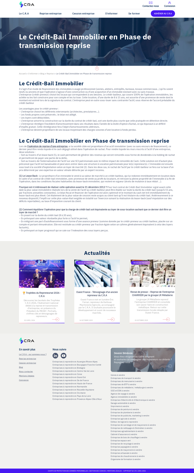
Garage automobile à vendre (123, 403)
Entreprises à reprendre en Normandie (70, 386)
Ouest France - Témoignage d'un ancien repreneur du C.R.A (97, 293)
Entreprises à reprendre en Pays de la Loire (72, 396)
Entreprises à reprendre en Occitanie (69, 393)
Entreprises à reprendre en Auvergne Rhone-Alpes (75, 361)
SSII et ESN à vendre (120, 390)
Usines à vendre (118, 375)
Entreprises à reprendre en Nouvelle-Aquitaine (74, 389)
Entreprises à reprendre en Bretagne (69, 368)
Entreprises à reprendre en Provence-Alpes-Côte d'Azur (77, 399)
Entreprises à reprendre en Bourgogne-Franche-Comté (77, 365)
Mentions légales (26, 375)
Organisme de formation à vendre (125, 459)
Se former (134, 13)
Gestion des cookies (97, 471)
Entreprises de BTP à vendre (123, 384)
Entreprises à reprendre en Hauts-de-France (73, 383)
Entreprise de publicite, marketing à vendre (130, 415)
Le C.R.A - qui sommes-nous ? (32, 354)
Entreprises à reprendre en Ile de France (71, 380)
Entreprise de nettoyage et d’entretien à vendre (131, 428)
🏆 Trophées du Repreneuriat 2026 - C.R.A (42, 294)
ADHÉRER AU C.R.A (163, 13)
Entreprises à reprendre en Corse (67, 374)
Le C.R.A (24, 13)
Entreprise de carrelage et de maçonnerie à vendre (133, 425)
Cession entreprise (83, 13)
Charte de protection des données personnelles (68, 471)
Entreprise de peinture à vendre (125, 409)
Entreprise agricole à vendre (123, 418)
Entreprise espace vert (121, 440)
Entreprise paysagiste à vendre (124, 447)
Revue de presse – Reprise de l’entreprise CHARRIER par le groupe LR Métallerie (152, 293)
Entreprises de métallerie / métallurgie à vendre (132, 387)
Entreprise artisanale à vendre (124, 453)
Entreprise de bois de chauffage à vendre (129, 437)
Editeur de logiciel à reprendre (124, 422)
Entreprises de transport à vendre (126, 378)
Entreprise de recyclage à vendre (125, 443)
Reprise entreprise (51, 13)
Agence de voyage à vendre (123, 394)
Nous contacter (26, 371)
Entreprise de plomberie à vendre (125, 412)
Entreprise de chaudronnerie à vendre (128, 456)
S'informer (111, 13)
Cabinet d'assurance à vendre (124, 434)
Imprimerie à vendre (120, 406)
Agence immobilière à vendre (124, 397)
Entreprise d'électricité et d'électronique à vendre (133, 400)
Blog (21, 367)
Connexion (24, 380)
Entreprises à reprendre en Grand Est (69, 377)
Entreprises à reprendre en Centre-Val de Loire (74, 371)
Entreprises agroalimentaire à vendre (127, 431)
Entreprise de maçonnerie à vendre (126, 450)
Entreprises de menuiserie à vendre (127, 381)
